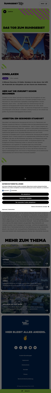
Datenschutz (11, 209)
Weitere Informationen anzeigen (40, 206)
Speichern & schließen (26, 198)
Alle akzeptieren (25, 194)
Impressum (4, 209)
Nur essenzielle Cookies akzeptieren (25, 202)
